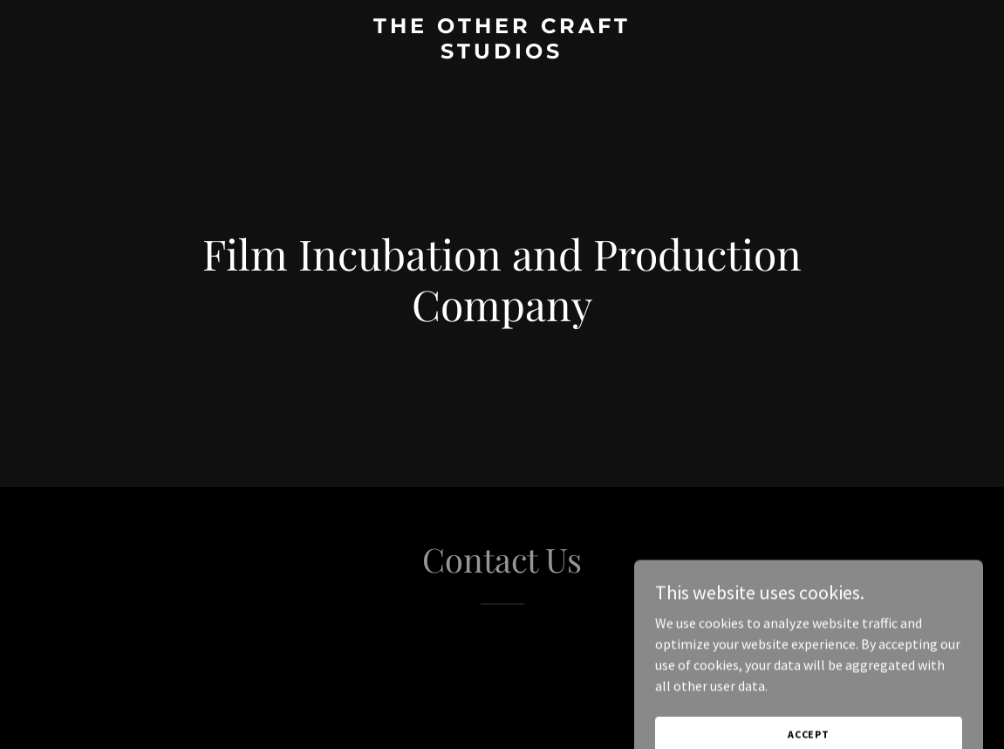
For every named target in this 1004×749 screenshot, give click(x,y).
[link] (502, 53)
